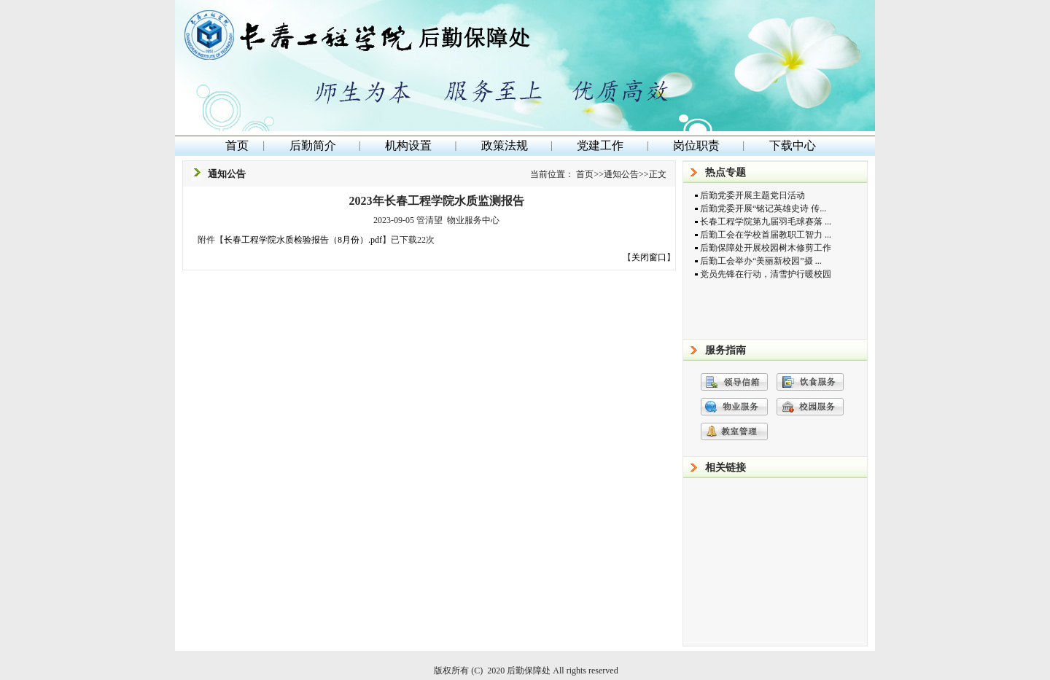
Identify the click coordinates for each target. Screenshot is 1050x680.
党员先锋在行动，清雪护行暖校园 (765, 274)
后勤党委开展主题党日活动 (752, 195)
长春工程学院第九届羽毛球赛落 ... (765, 221)
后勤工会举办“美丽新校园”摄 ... (761, 261)
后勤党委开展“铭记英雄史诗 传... (763, 208)
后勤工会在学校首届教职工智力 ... (765, 235)
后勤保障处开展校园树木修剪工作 (765, 248)
